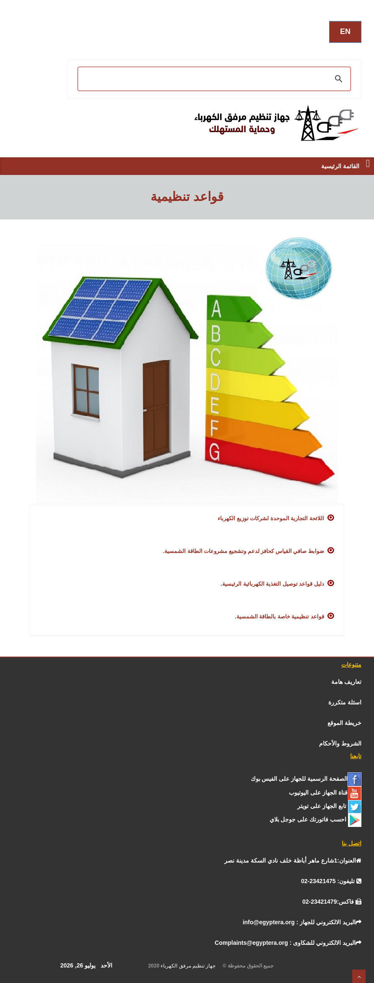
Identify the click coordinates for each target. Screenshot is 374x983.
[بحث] (215, 79)
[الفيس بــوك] (306, 778)
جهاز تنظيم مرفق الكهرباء (191, 966)
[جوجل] (315, 819)
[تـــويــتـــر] (329, 806)
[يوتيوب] (325, 792)
